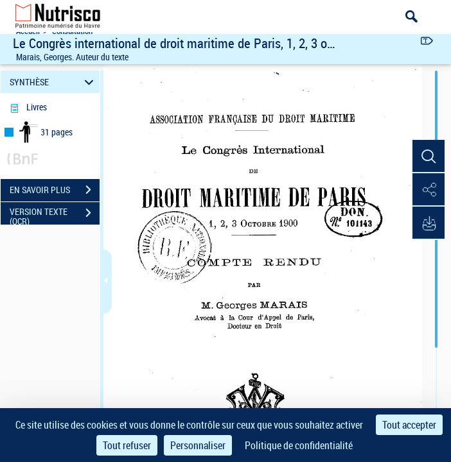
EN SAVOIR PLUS (55, 190)
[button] (428, 156)
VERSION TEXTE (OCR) (55, 214)
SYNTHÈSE (53, 82)
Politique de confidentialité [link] (299, 445)
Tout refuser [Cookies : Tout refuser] (127, 445)
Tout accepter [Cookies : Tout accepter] (409, 425)
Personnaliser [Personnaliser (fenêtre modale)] (198, 445)
